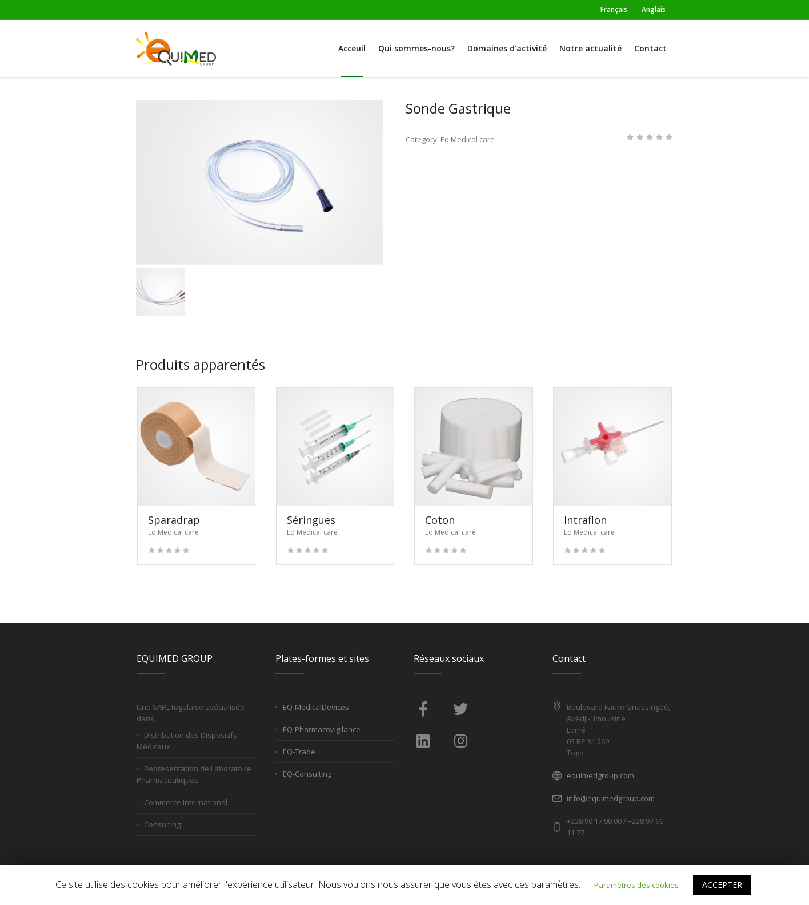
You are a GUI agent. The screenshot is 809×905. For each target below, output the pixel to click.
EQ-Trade (299, 751)
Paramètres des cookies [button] (636, 885)
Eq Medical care (467, 139)
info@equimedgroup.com (611, 798)
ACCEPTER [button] (722, 884)
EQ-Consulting (307, 774)
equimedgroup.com (600, 775)
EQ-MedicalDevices (316, 707)
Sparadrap (174, 520)
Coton (440, 520)
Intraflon (585, 520)
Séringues (311, 520)
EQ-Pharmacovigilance (322, 729)
